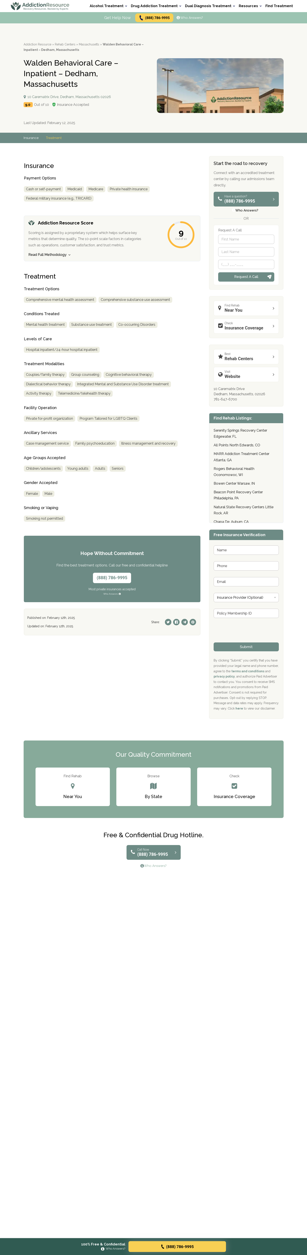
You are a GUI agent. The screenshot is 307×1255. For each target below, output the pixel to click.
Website (247, 374)
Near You (247, 308)
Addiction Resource (37, 44)
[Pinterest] (193, 622)
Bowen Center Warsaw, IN (234, 483)
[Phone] (246, 264)
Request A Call (246, 277)
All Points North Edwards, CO (237, 445)
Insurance (31, 138)
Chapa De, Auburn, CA (231, 522)
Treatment (54, 138)
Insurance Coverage (247, 326)
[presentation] (246, 639)
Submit (246, 647)
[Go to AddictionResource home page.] (40, 6)
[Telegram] (184, 622)
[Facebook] (176, 622)
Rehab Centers (65, 44)
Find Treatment (279, 6)
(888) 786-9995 (154, 18)
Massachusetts (89, 44)
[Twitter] (168, 622)
